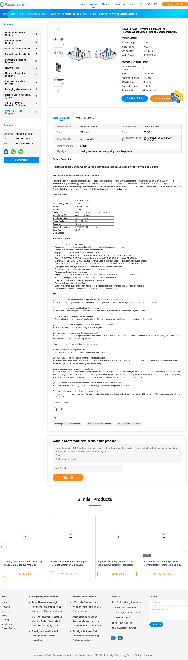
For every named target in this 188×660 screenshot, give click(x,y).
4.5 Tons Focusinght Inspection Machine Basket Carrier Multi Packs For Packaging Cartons (47, 621)
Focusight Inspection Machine (21, 33)
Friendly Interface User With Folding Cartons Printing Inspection (45, 635)
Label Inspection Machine (21, 48)
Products (6, 607)
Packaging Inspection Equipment (21, 61)
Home (4, 602)
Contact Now (21, 160)
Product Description (84, 118)
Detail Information (61, 118)
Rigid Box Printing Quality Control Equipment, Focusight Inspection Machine (115, 565)
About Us (6, 611)
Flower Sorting (21, 67)
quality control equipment (129, 424)
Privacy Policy (8, 628)
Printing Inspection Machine (21, 41)
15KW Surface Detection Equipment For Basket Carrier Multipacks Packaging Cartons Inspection (70, 565)
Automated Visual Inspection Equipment (21, 104)
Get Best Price (135, 98)
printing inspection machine (99, 424)
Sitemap (5, 619)
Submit (68, 477)
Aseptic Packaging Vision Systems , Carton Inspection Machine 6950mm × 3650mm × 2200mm (87, 622)
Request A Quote (175, 4)
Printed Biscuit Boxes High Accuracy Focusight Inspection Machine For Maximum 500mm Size (47, 607)
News (4, 615)
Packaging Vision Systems (21, 89)
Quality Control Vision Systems (21, 82)
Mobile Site (7, 624)
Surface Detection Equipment (21, 112)
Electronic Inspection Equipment (21, 74)
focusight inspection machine (67, 424)
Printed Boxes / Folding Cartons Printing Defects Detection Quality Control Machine (162, 565)
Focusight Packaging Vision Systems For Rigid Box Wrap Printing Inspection (86, 635)
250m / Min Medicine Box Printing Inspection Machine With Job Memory (23, 565)
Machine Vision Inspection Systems (21, 96)
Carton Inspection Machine (21, 54)
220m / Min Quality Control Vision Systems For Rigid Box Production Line (86, 606)
